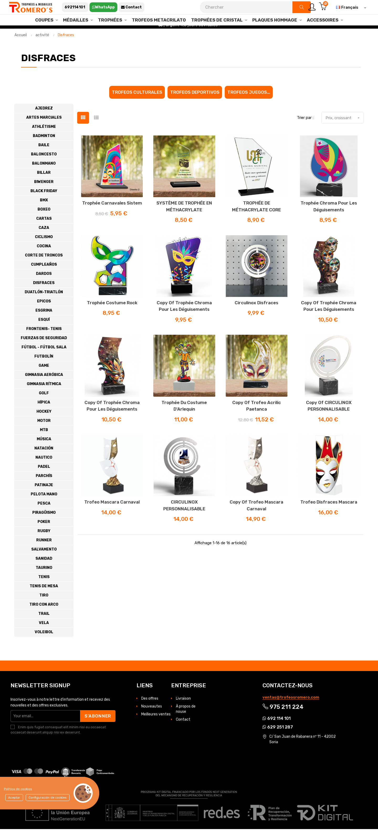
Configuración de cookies (48, 797)
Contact (183, 723)
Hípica (44, 406)
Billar (44, 176)
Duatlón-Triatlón (44, 296)
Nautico (43, 461)
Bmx (44, 204)
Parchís (44, 480)
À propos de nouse (186, 713)
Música (44, 443)
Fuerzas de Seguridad (44, 342)
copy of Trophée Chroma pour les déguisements (184, 310)
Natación (43, 452)
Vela (44, 627)
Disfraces (44, 287)
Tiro (43, 599)
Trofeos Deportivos (194, 96)
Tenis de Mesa (44, 590)
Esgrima (43, 314)
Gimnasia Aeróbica (44, 378)
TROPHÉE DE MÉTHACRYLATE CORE (256, 210)
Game (44, 369)
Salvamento (44, 553)
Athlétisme (44, 130)
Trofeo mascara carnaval (112, 506)
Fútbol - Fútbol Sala (44, 351)
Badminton (44, 140)
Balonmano (44, 167)
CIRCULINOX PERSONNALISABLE (184, 509)
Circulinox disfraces (256, 306)
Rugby (44, 535)
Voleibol (44, 636)
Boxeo (44, 213)
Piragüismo (44, 516)
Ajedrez (44, 112)
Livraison (183, 702)
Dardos (44, 277)
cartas (44, 222)
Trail (44, 617)
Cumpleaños (44, 268)
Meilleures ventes (156, 718)
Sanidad (43, 562)
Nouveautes (151, 710)
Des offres (149, 702)
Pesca (44, 507)
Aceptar (14, 797)
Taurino (44, 571)
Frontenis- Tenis (44, 333)
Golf (44, 397)
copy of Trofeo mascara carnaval (256, 509)
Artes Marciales (44, 121)
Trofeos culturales (137, 96)
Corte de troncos (44, 259)
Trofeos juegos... (248, 96)
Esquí (44, 323)
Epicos (44, 305)
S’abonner (97, 719)
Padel (44, 470)
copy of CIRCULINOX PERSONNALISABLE (328, 410)
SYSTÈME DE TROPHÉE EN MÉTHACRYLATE (184, 210)
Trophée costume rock (112, 306)
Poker (44, 525)
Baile (43, 149)
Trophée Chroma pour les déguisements (329, 210)
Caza (44, 231)
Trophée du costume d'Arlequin (184, 410)
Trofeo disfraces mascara (328, 506)
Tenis (44, 581)
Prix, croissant (344, 122)
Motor (44, 424)
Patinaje (44, 489)
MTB (44, 434)
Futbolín (43, 360)
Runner (44, 544)
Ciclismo (44, 241)
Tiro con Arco (43, 608)
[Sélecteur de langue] (349, 7)
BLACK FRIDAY (43, 195)
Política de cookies (18, 789)
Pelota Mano (44, 498)
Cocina (44, 250)
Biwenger (44, 186)
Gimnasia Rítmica (44, 388)
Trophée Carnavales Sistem (112, 206)
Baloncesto (44, 158)
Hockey (43, 415)
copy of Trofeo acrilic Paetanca (256, 410)
